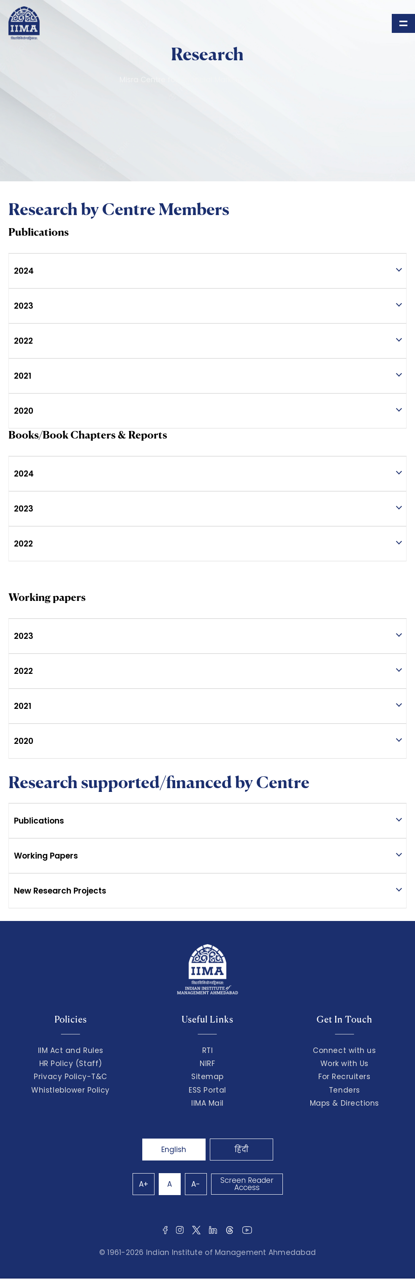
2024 (24, 271)
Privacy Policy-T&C (70, 1077)
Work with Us (344, 1063)
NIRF (207, 1063)
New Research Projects (60, 891)
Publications (39, 821)
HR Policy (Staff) (70, 1063)
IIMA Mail (207, 1103)
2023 (23, 306)
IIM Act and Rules (70, 1050)
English (173, 1149)
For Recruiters (344, 1077)
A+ (143, 1184)
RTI (207, 1050)
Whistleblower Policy (70, 1090)
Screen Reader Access (247, 1184)
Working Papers (46, 856)
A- (195, 1184)
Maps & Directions (344, 1103)
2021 (22, 376)
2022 (23, 341)
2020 (23, 411)
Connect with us (344, 1050)
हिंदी (241, 1149)
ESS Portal (207, 1090)
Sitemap (207, 1077)
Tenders (344, 1090)
